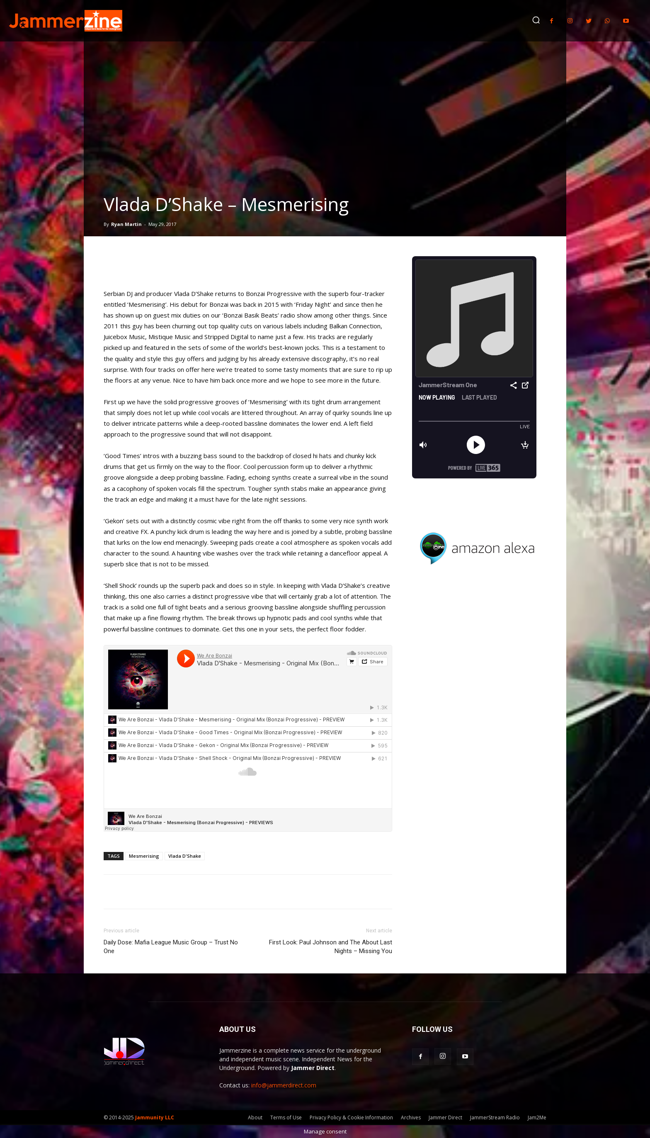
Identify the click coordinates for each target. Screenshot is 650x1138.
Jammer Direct (445, 1117)
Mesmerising (144, 856)
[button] (536, 20)
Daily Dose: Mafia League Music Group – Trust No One (171, 947)
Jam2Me (537, 1117)
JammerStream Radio (495, 1117)
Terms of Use (286, 1117)
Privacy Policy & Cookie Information (351, 1117)
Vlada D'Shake (184, 856)
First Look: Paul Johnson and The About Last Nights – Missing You (330, 947)
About (255, 1117)
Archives (411, 1117)
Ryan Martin (126, 224)
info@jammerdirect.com (283, 1085)
